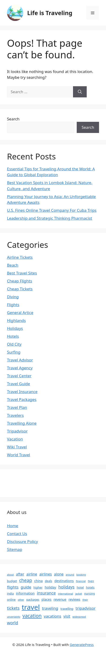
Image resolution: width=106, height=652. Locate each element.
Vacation (15, 439)
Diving (13, 296)
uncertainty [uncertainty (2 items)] (13, 616)
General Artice (20, 312)
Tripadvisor (17, 431)
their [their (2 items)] (85, 599)
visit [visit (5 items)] (66, 616)
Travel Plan (17, 407)
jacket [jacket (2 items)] (78, 593)
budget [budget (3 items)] (12, 581)
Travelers (15, 415)
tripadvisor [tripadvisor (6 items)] (86, 608)
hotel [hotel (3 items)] (80, 587)
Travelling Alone (21, 423)
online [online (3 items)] (11, 599)
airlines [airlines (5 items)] (45, 574)
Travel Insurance (22, 391)
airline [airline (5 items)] (31, 574)
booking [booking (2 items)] (81, 574)
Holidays (15, 328)
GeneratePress (82, 644)
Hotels (13, 336)
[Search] (80, 91)
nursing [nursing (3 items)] (89, 593)
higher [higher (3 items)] (38, 587)
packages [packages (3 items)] (32, 599)
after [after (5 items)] (20, 574)
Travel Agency (20, 368)
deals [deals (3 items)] (48, 581)
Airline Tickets (20, 257)
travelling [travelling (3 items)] (66, 608)
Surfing (13, 352)
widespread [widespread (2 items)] (79, 616)
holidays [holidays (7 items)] (66, 587)
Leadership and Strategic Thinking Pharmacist (49, 218)
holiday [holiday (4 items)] (50, 587)
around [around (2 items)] (70, 574)
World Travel (18, 454)
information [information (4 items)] (25, 593)
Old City (14, 344)
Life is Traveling (49, 13)
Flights (13, 304)
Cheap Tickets (20, 288)
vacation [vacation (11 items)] (32, 615)
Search (13, 119)
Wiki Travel (17, 447)
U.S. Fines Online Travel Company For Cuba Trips (51, 210)
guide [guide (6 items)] (26, 587)
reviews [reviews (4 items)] (74, 599)
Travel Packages (21, 399)
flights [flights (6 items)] (13, 587)
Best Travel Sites (22, 273)
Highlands (16, 320)
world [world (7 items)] (12, 623)
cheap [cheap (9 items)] (25, 580)
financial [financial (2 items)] (81, 581)
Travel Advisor (20, 360)
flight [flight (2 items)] (91, 581)
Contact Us (17, 533)
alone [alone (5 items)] (58, 574)
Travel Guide (18, 383)
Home (12, 525)
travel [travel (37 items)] (31, 607)
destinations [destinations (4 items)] (64, 581)
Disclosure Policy (22, 541)
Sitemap (14, 549)
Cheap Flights (19, 281)
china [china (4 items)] (38, 581)
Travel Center (19, 375)
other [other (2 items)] (21, 599)
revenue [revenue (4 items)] (60, 599)
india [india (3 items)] (10, 593)
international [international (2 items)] (65, 593)
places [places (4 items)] (47, 599)
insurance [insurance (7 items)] (46, 593)
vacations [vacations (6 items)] (52, 616)
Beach (12, 265)
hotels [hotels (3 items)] (90, 587)
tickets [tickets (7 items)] (13, 608)
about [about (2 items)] (10, 574)
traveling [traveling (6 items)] (50, 608)
